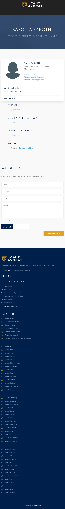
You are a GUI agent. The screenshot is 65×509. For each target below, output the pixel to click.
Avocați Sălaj (9, 462)
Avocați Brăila (9, 370)
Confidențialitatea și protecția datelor (18, 338)
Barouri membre (10, 325)
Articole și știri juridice (12, 332)
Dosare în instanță (11, 328)
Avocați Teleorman (11, 476)
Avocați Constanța (11, 398)
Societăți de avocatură (12, 322)
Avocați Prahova (10, 459)
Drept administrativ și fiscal (13, 296)
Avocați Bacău (10, 356)
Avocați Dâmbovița (11, 404)
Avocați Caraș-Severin (12, 386)
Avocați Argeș (9, 353)
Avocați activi (9, 318)
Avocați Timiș (9, 479)
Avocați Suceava (10, 473)
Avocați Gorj (9, 418)
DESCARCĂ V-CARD (10, 98)
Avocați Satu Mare (11, 466)
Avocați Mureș (10, 449)
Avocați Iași (9, 431)
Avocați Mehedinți (11, 441)
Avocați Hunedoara (11, 424)
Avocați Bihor (9, 360)
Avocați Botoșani (11, 366)
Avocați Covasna (10, 401)
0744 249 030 (30, 75)
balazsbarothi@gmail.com (35, 80)
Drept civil (7, 289)
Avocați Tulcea (10, 482)
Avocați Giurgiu (10, 414)
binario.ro (38, 506)
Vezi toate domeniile (10, 306)
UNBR (9, 271)
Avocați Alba (9, 346)
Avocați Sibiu (9, 469)
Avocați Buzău (10, 380)
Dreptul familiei (8, 299)
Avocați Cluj (9, 390)
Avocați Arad (9, 350)
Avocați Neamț (10, 452)
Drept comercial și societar (12, 293)
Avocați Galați (9, 411)
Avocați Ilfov (9, 434)
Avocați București (11, 376)
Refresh (24, 221)
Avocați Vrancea (10, 492)
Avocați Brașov (10, 373)
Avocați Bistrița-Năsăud (13, 363)
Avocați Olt (8, 456)
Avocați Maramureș (11, 438)
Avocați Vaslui (9, 489)
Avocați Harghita (10, 421)
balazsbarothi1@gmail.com (35, 77)
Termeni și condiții (11, 335)
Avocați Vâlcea (10, 486)
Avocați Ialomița (10, 428)
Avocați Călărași (10, 383)
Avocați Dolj (9, 408)
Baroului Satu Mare (26, 148)
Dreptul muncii (8, 303)
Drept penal (7, 286)
